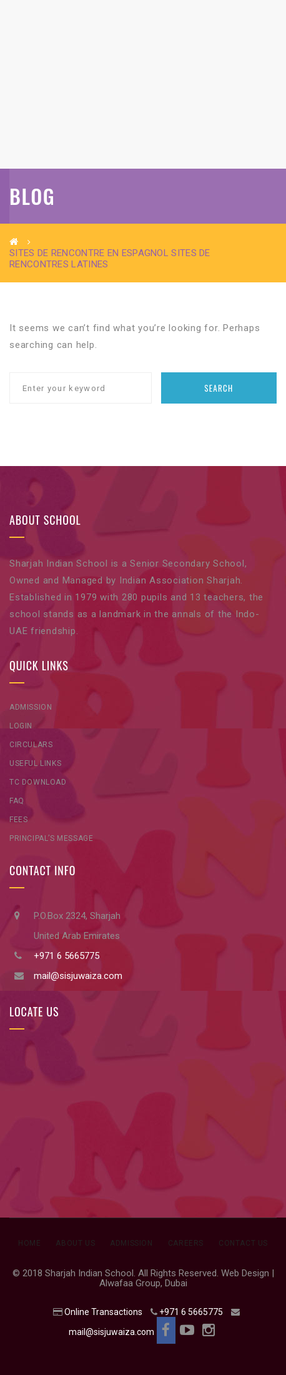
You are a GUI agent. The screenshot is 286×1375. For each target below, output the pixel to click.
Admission (30, 707)
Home (29, 1243)
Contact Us (243, 1243)
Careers (186, 1243)
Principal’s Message (51, 838)
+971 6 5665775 (66, 955)
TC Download (38, 782)
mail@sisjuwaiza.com (78, 975)
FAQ (16, 801)
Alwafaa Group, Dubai (143, 1283)
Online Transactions (103, 1312)
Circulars (30, 744)
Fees (18, 819)
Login (20, 726)
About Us (75, 1243)
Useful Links (35, 763)
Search (218, 388)
